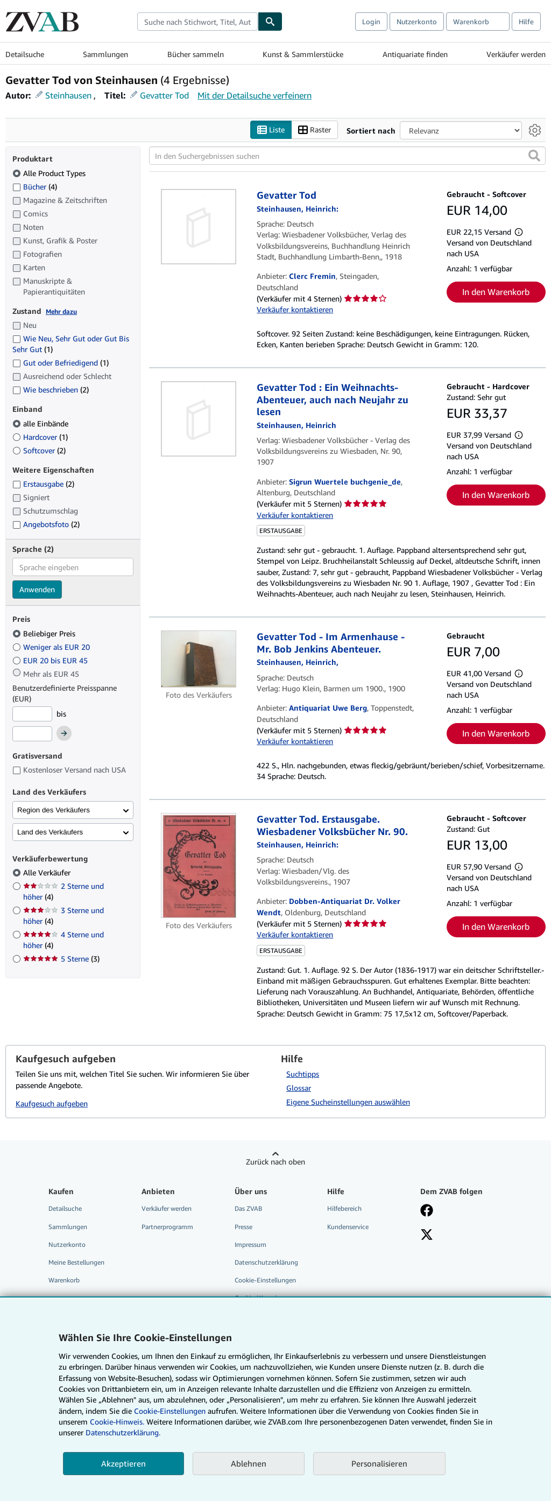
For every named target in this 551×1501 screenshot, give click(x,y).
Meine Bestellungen (76, 1262)
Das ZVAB (248, 1209)
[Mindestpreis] (32, 713)
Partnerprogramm (167, 1227)
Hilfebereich (344, 1209)
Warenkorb (64, 1280)
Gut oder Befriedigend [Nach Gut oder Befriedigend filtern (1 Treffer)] (60, 363)
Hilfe (526, 21)
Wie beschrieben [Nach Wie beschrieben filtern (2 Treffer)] (50, 390)
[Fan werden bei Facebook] (426, 1212)
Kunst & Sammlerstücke (303, 54)
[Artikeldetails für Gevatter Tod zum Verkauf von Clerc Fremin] (198, 227)
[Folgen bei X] (426, 1235)
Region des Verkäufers (53, 810)
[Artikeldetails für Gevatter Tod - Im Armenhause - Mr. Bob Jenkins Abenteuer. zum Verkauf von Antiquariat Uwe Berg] (198, 659)
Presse (243, 1227)
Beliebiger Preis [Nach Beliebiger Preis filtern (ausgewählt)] (44, 633)
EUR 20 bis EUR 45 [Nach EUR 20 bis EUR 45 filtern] (51, 660)
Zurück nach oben (275, 1162)
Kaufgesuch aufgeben (52, 1104)
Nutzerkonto (417, 21)
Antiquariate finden (415, 54)
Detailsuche (24, 54)
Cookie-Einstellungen (170, 1410)
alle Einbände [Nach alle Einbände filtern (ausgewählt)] (41, 423)
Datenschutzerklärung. (123, 1432)
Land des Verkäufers (50, 832)
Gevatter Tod (164, 95)
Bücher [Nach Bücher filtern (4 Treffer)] (34, 186)
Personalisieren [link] (379, 1463)
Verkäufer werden (516, 54)
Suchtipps (302, 1074)
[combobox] (197, 21)
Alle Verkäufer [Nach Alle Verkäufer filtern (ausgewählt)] (48, 873)
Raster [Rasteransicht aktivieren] (314, 130)
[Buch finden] (270, 21)
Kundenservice (348, 1227)
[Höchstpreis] (32, 734)
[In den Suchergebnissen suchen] (347, 156)
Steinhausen (68, 95)
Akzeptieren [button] (123, 1463)
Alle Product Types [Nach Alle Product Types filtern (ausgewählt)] (50, 173)
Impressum (250, 1244)
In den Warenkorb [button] (495, 291)
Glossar (298, 1088)
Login (371, 21)
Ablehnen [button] (248, 1463)
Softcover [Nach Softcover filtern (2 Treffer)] (39, 450)
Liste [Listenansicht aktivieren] (271, 130)
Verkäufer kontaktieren (295, 309)
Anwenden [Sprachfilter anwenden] (37, 589)
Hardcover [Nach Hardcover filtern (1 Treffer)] (40, 436)
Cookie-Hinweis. (117, 1421)
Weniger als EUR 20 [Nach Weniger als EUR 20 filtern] (52, 646)
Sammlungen (105, 54)
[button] (534, 156)
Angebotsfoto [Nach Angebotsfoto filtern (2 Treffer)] (46, 524)
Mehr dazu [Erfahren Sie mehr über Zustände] (61, 311)
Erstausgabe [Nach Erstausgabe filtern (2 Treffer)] (43, 484)
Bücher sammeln (195, 54)
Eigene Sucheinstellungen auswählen (348, 1102)
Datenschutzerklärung (266, 1262)
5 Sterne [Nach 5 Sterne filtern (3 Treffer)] (61, 959)
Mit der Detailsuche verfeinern (254, 95)
